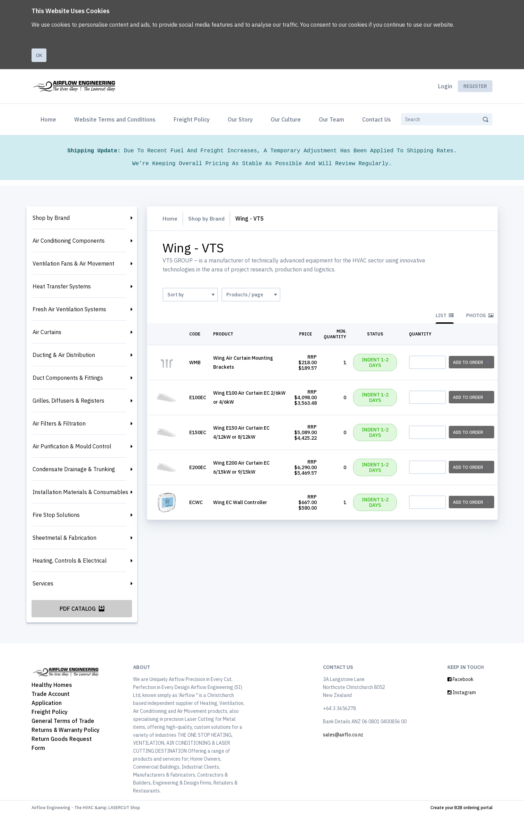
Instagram (461, 692)
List (445, 315)
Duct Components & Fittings (68, 377)
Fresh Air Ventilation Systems (69, 309)
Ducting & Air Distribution (64, 354)
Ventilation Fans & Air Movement (73, 263)
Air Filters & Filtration (59, 423)
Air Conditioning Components (69, 240)
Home (50, 119)
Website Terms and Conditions (115, 119)
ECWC (196, 502)
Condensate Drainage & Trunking (74, 469)
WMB (195, 362)
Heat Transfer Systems (62, 286)
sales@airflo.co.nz (343, 735)
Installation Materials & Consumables (80, 492)
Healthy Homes (52, 684)
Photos (480, 315)
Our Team (331, 119)
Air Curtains (47, 332)
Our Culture (286, 119)
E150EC (197, 432)
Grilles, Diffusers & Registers (68, 400)
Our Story (240, 119)
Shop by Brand (51, 217)
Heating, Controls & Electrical (70, 560)
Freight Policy (192, 119)
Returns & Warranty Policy (65, 729)
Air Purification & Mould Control (72, 446)
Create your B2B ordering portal (461, 807)
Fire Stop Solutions (56, 514)
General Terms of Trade (63, 720)
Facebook (460, 679)
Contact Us (376, 119)
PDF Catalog (82, 608)
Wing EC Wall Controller (240, 502)
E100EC (197, 397)
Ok (39, 55)
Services (43, 583)
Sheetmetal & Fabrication (64, 537)
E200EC (197, 467)
